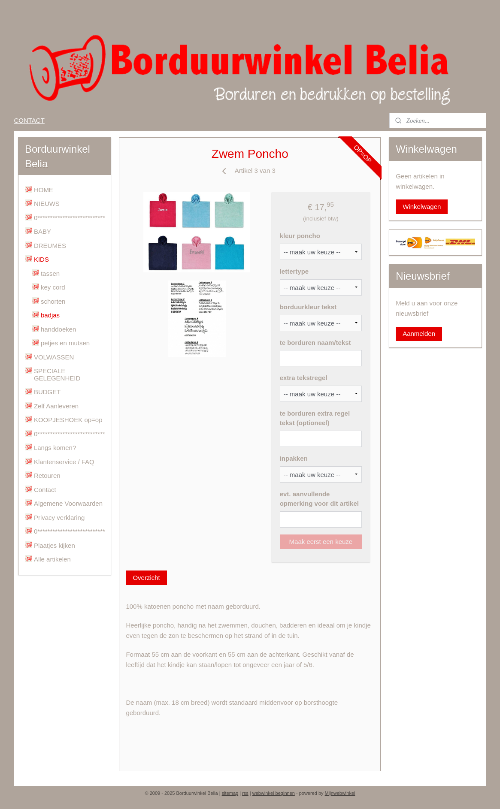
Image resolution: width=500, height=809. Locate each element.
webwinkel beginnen (273, 793)
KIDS (41, 259)
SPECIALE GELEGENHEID (57, 374)
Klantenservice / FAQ (64, 461)
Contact (45, 489)
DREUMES (50, 245)
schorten (53, 301)
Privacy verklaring (59, 517)
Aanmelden (419, 333)
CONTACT (29, 120)
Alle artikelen (52, 559)
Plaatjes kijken (54, 545)
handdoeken (58, 329)
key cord (53, 287)
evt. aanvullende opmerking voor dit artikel (319, 498)
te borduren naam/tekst (315, 342)
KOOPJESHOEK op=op (68, 419)
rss (245, 793)
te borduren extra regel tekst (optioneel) (315, 418)
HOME (43, 189)
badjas (50, 315)
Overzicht (146, 577)
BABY (42, 231)
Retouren (47, 475)
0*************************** (69, 217)
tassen (50, 273)
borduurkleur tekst (308, 307)
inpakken (294, 458)
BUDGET (47, 391)
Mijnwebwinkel (340, 793)
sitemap (230, 793)
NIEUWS (47, 203)
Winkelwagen (422, 206)
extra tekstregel (303, 377)
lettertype (294, 271)
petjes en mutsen (65, 343)
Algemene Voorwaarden (68, 503)
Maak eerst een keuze (321, 541)
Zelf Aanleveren (56, 406)
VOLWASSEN (54, 357)
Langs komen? (55, 447)
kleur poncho (300, 235)
